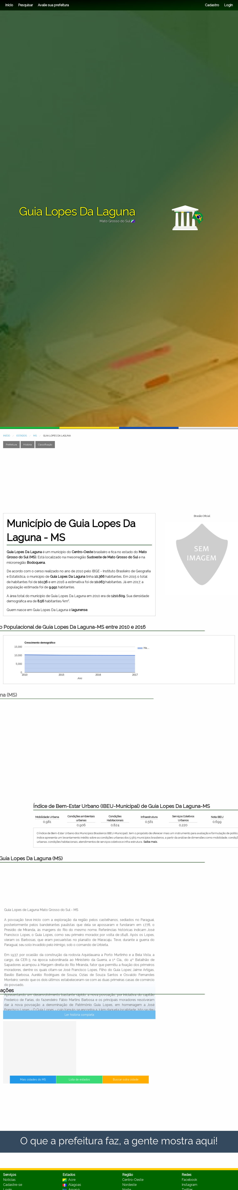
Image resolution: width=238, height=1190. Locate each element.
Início (9, 5)
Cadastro (212, 5)
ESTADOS (21, 435)
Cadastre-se (12, 1185)
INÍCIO (6, 435)
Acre (69, 1180)
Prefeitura (11, 444)
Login (228, 5)
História (27, 444)
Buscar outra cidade (109, 1082)
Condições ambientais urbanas (191, 818)
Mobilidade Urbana (158, 817)
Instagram (189, 1185)
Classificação (45, 444)
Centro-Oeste (132, 1180)
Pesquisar (25, 5)
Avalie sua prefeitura (53, 5)
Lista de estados (79, 1082)
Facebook (189, 1180)
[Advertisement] (80, 480)
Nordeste (129, 1185)
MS (35, 435)
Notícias (9, 1180)
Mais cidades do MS (49, 1082)
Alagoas (72, 1185)
